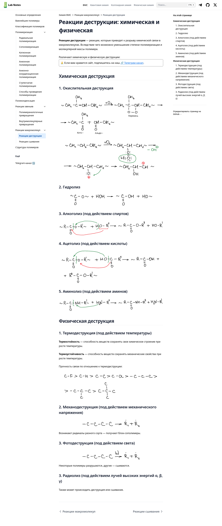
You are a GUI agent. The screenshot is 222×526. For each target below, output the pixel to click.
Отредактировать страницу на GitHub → (187, 112)
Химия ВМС (65, 14)
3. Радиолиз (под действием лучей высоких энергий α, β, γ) (190, 95)
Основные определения (28, 14)
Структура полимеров (27, 147)
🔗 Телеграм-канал (131, 63)
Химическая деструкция (186, 21)
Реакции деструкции (30, 135)
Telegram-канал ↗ (25, 163)
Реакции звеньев (30, 106)
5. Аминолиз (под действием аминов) (191, 55)
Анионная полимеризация (27, 63)
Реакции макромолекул (30, 130)
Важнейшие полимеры (27, 20)
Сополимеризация (29, 46)
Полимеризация (30, 32)
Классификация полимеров (29, 26)
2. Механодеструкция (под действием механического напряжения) (190, 76)
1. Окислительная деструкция (185, 27)
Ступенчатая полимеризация (27, 84)
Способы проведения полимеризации (30, 93)
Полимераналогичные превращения (31, 114)
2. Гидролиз (182, 33)
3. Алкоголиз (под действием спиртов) (191, 39)
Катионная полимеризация (27, 54)
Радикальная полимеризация (27, 39)
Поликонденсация (25, 100)
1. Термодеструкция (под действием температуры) (189, 67)
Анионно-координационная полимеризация (28, 73)
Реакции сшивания (29, 141)
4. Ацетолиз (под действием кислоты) (190, 47)
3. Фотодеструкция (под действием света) (188, 86)
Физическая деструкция (186, 60)
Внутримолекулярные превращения (30, 123)
